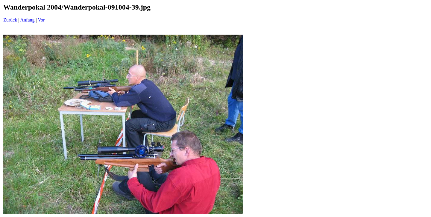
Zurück (10, 19)
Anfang (27, 19)
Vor (41, 19)
